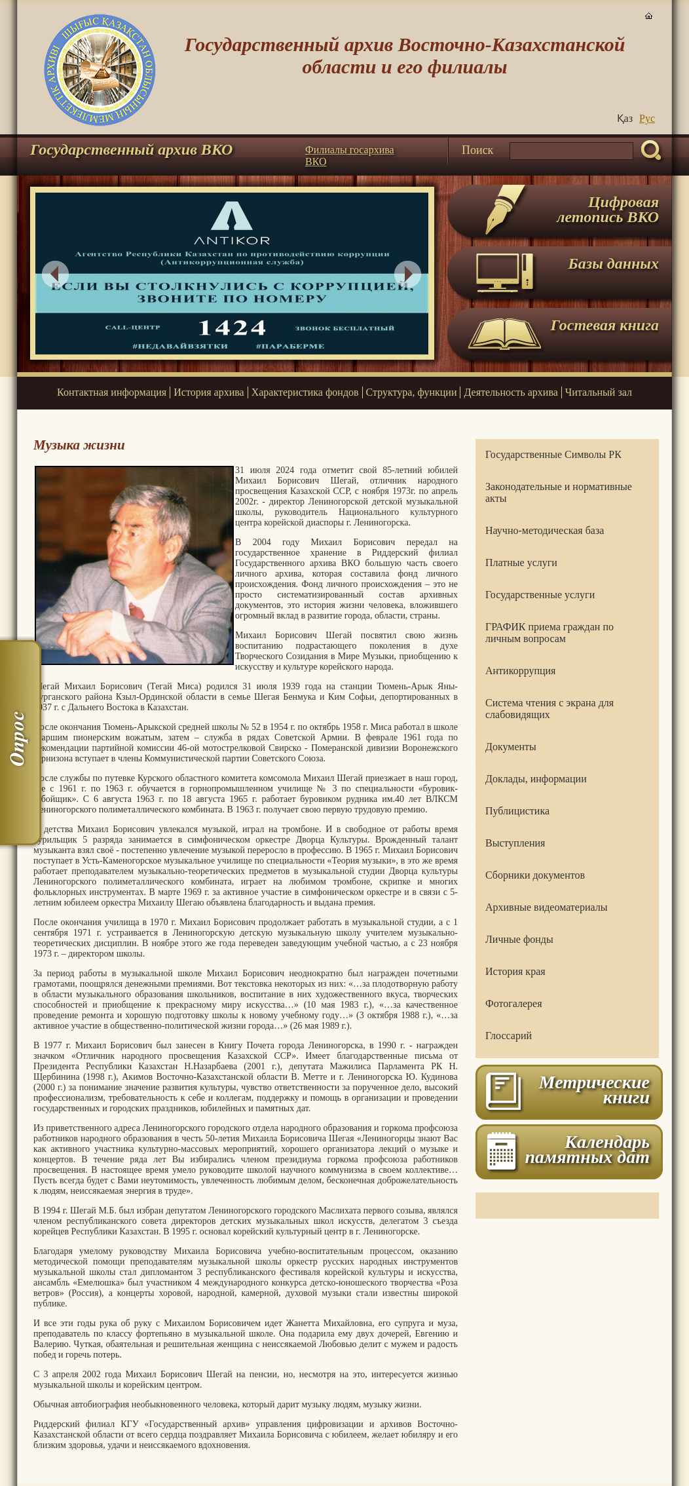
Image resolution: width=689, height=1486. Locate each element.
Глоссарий (508, 1035)
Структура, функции (411, 392)
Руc (647, 118)
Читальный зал (598, 392)
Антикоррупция (520, 670)
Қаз (625, 118)
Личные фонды (519, 939)
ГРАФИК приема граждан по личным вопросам (549, 632)
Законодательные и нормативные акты (558, 492)
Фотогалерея (513, 1003)
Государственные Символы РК (553, 454)
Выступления (515, 842)
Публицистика (517, 810)
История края (515, 971)
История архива (209, 392)
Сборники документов (535, 875)
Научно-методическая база (544, 530)
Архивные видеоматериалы (546, 907)
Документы (510, 746)
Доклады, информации (536, 778)
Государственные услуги (540, 594)
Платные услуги (521, 562)
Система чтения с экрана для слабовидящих (549, 708)
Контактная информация (111, 392)
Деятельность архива (510, 392)
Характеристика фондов (305, 392)
